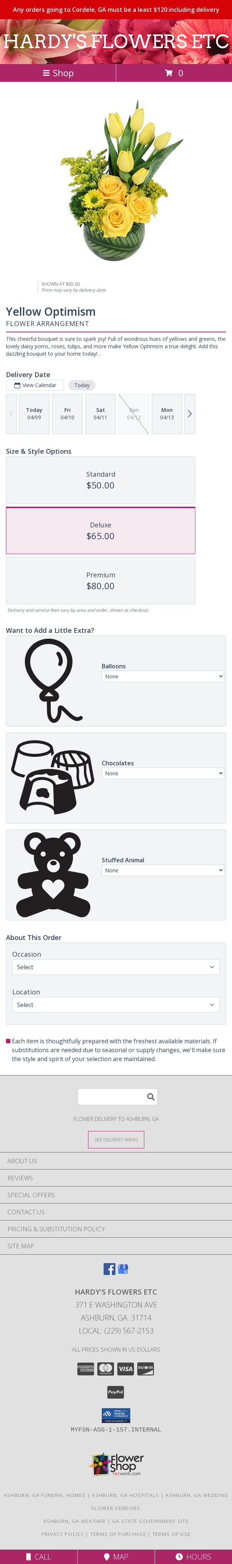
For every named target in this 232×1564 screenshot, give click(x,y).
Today (82, 385)
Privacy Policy (62, 1534)
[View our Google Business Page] (123, 1272)
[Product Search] (118, 1096)
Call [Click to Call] (38, 1557)
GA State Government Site (150, 1521)
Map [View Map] (116, 1557)
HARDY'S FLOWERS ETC (116, 41)
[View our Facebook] (109, 1272)
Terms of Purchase (118, 1534)
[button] (116, 1415)
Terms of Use (171, 1534)
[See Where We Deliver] (116, 1139)
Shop (58, 73)
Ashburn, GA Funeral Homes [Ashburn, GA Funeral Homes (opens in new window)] (45, 1495)
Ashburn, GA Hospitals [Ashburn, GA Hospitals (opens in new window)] (125, 1495)
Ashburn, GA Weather (74, 1521)
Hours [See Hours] (193, 1557)
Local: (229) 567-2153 (116, 1331)
